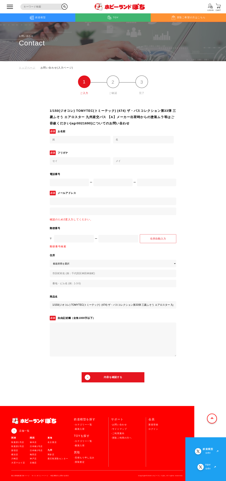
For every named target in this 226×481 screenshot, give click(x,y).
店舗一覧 (24, 430)
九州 (50, 450)
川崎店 (14, 458)
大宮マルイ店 (18, 463)
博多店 (51, 454)
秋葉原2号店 (17, 446)
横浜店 (14, 454)
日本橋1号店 (36, 446)
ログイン (153, 429)
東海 (50, 438)
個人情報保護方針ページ (20, 475)
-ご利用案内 (117, 433)
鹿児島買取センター (58, 458)
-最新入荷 (79, 429)
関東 (13, 438)
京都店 (33, 463)
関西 (32, 438)
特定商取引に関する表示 (60, 475)
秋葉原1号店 (17, 442)
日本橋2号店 (36, 450)
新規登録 (153, 424)
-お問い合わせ (119, 424)
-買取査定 (79, 462)
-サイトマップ (119, 429)
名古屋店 (52, 442)
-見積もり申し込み (84, 457)
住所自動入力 (158, 238)
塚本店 (33, 442)
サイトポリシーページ (40, 475)
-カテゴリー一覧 (83, 424)
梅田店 (33, 454)
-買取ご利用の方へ (121, 438)
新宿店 (14, 450)
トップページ (27, 67)
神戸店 (33, 458)
